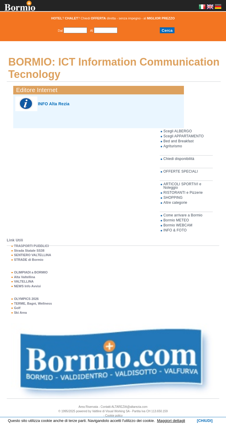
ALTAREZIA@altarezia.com (130, 406)
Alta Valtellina (24, 277)
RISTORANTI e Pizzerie (183, 193)
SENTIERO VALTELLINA (32, 255)
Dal (60, 30)
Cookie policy (113, 415)
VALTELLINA (24, 281)
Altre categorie (175, 203)
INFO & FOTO (175, 230)
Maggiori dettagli (171, 420)
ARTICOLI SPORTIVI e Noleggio (182, 186)
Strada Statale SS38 (29, 250)
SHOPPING (172, 198)
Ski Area (20, 312)
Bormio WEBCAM (177, 225)
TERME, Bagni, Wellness (33, 303)
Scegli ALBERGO (177, 131)
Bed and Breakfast (178, 141)
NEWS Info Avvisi (27, 286)
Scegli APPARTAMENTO (183, 136)
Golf (17, 308)
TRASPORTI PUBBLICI (31, 246)
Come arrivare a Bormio (182, 215)
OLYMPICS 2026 (26, 299)
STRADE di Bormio (28, 259)
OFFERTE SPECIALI (180, 171)
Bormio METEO (176, 220)
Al (91, 30)
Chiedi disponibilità (178, 159)
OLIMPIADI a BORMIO (30, 272)
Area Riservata (88, 406)
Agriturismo (172, 146)
